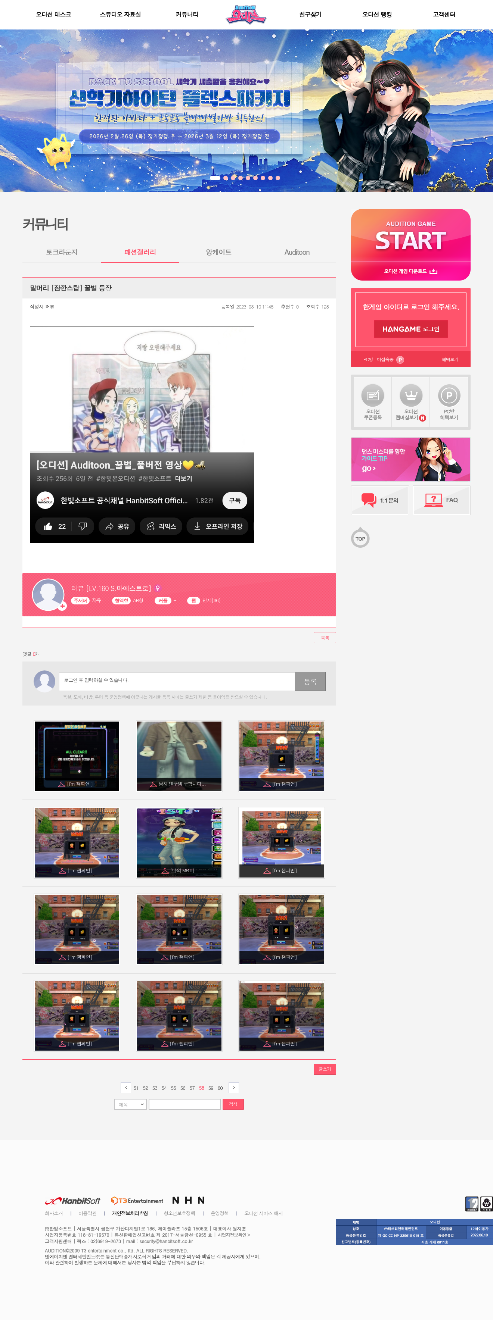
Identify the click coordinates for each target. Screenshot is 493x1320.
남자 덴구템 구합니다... (182, 783)
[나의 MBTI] (182, 870)
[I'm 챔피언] (285, 783)
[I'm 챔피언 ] (80, 783)
